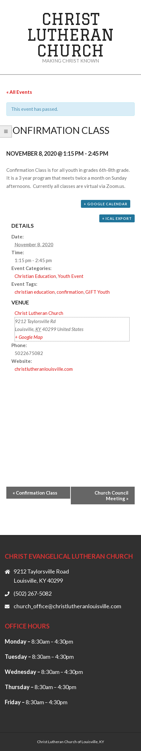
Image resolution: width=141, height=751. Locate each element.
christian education (35, 292)
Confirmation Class (35, 493)
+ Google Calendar (105, 204)
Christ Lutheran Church (70, 34)
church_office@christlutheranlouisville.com (67, 606)
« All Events (19, 92)
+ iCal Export (117, 218)
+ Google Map (29, 337)
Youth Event (70, 276)
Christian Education (35, 276)
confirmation (70, 292)
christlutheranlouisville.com (44, 369)
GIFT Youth (97, 292)
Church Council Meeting (111, 495)
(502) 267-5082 (33, 593)
